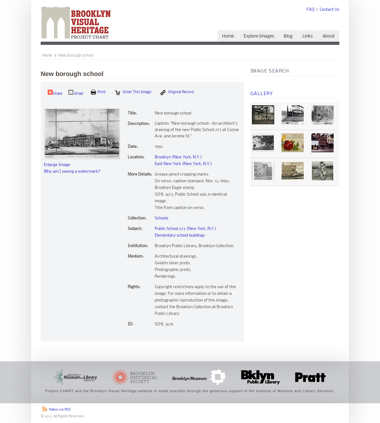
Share (55, 93)
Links (307, 36)
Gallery (261, 93)
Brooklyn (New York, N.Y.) (178, 157)
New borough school (76, 56)
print (98, 92)
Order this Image (133, 92)
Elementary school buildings (180, 235)
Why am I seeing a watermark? (72, 172)
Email (75, 93)
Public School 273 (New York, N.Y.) (185, 229)
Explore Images (259, 36)
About (328, 36)
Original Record (177, 92)
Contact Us (329, 10)
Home (228, 36)
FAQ (311, 10)
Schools (161, 218)
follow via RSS (60, 410)
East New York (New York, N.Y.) (183, 164)
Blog (288, 36)
